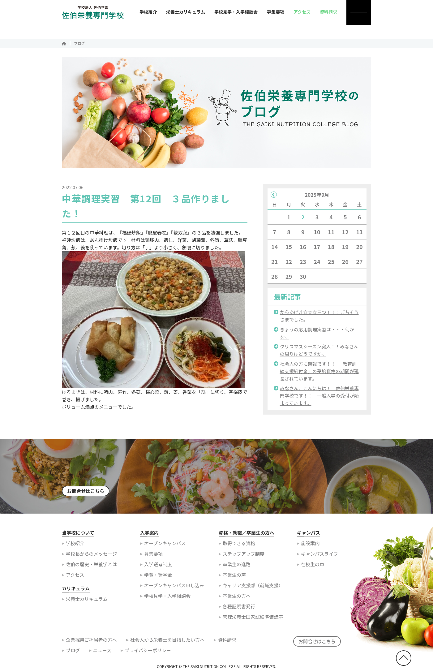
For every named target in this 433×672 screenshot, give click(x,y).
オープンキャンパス (165, 546)
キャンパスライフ (319, 556)
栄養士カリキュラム (185, 12)
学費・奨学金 (158, 577)
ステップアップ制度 (243, 556)
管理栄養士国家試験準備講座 (253, 619)
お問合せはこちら (85, 493)
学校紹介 (148, 12)
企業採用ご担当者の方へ (91, 642)
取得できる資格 (239, 546)
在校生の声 (312, 567)
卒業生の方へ (237, 598)
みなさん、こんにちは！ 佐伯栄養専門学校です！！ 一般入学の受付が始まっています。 (319, 398)
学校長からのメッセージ (91, 556)
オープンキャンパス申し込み (174, 588)
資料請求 (227, 642)
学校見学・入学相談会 (236, 12)
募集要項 (275, 12)
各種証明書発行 (239, 609)
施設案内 (310, 546)
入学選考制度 (158, 567)
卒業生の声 (234, 577)
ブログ (73, 653)
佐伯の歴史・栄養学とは (91, 567)
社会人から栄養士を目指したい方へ (167, 642)
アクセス (75, 577)
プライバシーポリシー (148, 653)
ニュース (102, 653)
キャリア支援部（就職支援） (253, 588)
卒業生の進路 (237, 567)
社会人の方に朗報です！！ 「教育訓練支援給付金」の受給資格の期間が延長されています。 (319, 374)
